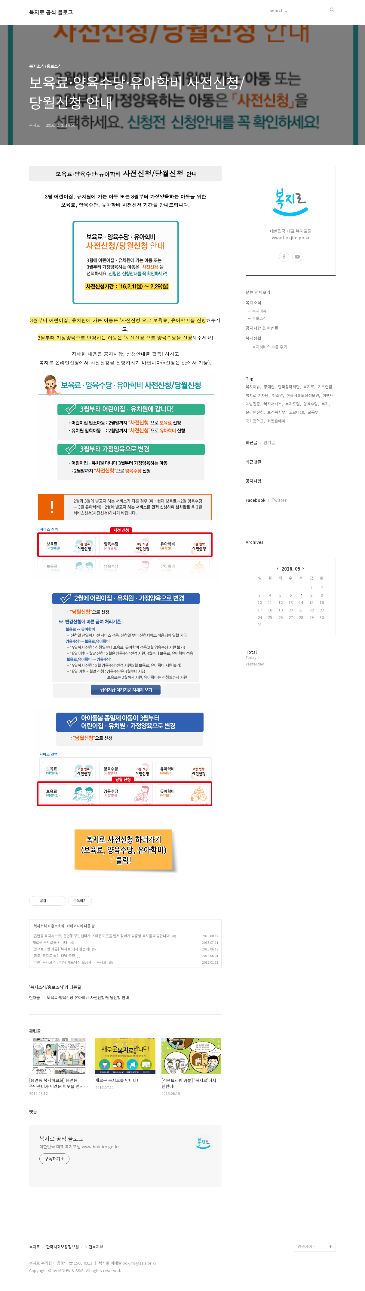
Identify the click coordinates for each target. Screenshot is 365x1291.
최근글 (251, 442)
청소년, (278, 395)
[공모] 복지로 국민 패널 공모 (53, 955)
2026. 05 (290, 568)
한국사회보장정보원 (62, 1247)
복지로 (34, 1247)
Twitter (279, 500)
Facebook (255, 500)
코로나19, (297, 412)
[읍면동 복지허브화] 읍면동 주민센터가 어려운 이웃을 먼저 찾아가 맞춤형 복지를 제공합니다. (101, 935)
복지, (325, 404)
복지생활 (253, 338)
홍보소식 (57, 925)
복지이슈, (253, 386)
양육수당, (311, 404)
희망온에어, (277, 421)
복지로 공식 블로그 (51, 12)
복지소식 (40, 925)
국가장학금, (255, 421)
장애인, (270, 386)
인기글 (269, 442)
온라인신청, (255, 412)
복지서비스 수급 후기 (269, 347)
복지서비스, (273, 404)
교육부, (314, 412)
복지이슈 (259, 311)
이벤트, (329, 395)
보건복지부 (94, 1247)
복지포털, (293, 404)
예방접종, (253, 404)
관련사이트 (307, 1246)
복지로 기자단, (258, 395)
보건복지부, (277, 412)
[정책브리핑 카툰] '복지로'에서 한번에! (61, 948)
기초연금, (325, 386)
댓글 (33, 1111)
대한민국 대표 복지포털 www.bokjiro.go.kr (79, 1147)
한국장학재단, (289, 386)
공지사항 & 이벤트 (262, 328)
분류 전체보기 (258, 292)
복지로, (309, 386)
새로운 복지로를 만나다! (50, 942)
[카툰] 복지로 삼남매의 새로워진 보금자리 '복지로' (69, 962)
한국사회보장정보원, (303, 395)
